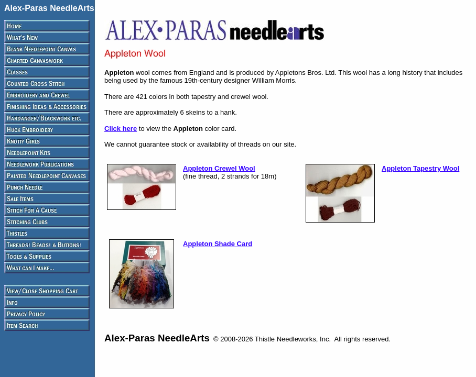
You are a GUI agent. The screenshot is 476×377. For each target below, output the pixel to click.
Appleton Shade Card (217, 244)
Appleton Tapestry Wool (420, 168)
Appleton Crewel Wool (219, 168)
